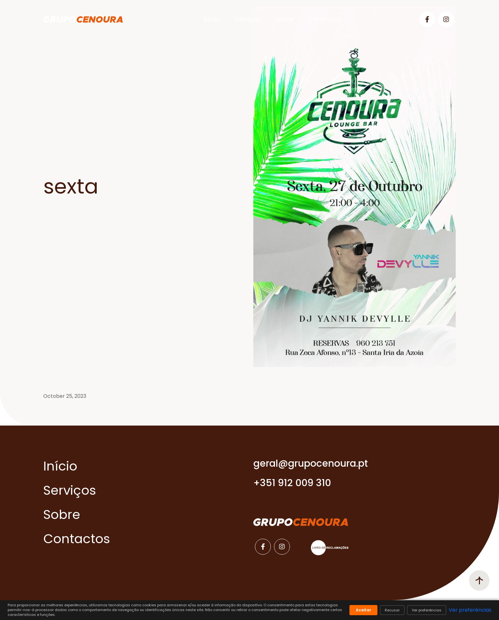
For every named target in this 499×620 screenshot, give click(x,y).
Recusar (392, 610)
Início (212, 19)
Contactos (325, 19)
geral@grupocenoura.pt (310, 463)
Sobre (284, 19)
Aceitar (363, 610)
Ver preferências (426, 610)
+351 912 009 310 (292, 483)
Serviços (247, 19)
